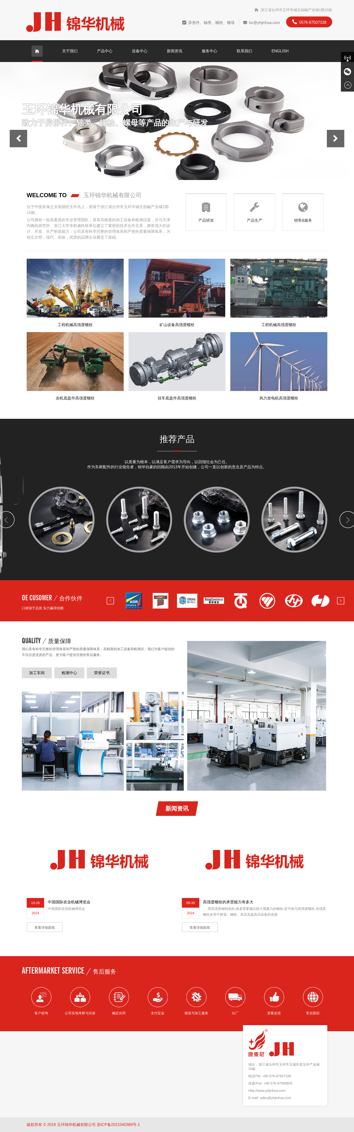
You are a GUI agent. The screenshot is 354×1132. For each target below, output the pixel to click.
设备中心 (139, 51)
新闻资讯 (174, 51)
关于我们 (70, 51)
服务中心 (209, 51)
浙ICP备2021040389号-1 (118, 1125)
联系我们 (244, 51)
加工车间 (37, 673)
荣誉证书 (102, 673)
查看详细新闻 (44, 927)
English (280, 51)
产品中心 (105, 51)
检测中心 (69, 673)
